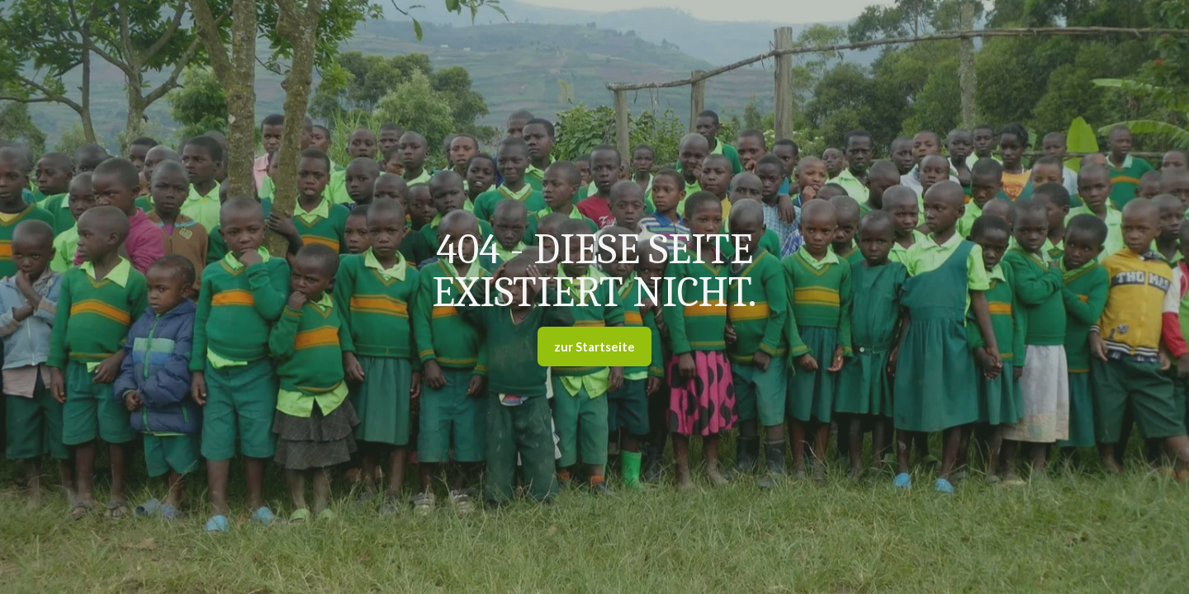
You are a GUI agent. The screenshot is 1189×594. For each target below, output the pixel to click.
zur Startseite (594, 346)
